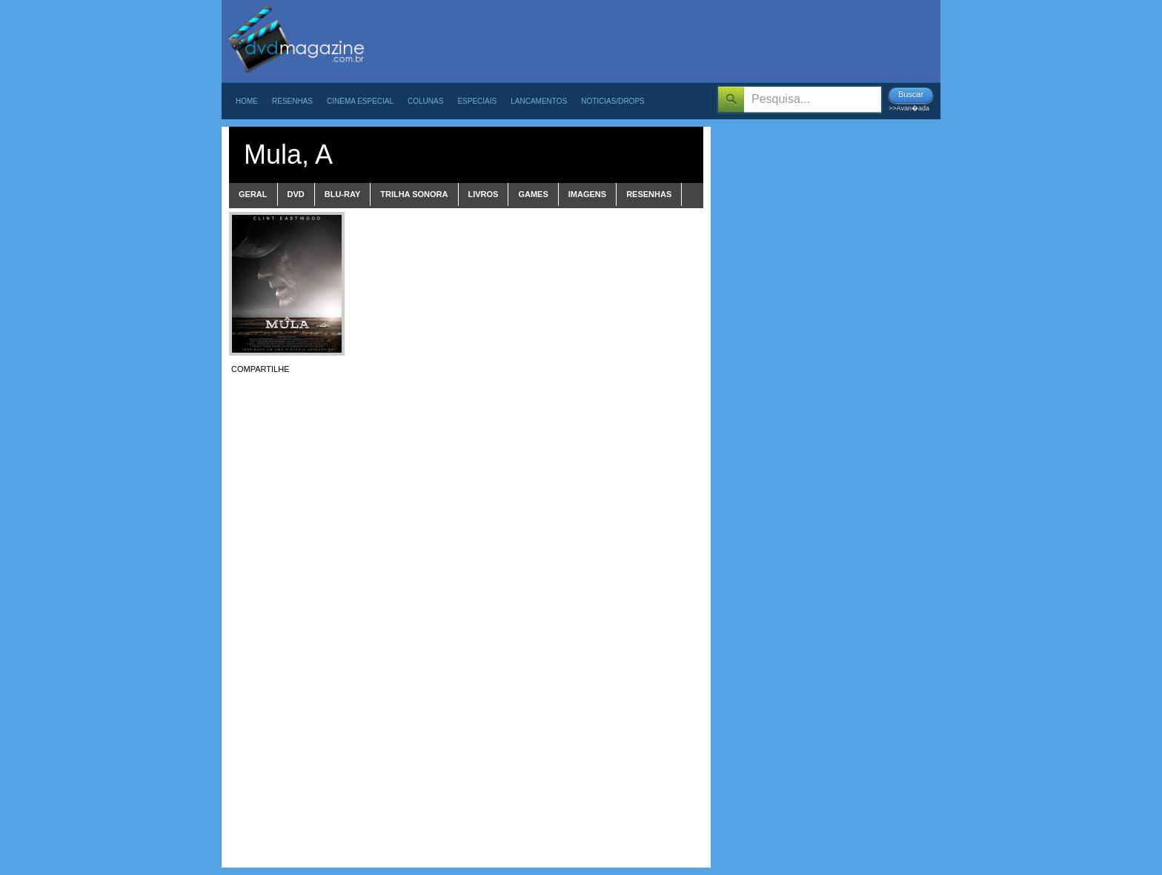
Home (247, 101)
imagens (587, 194)
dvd (296, 194)
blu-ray (343, 194)
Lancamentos (539, 101)
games (533, 194)
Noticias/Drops (613, 101)
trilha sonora (414, 194)
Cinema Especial (360, 101)
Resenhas (292, 101)
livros (483, 194)
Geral (253, 194)
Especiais (477, 101)
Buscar (910, 94)
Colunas (425, 101)
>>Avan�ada (909, 108)
